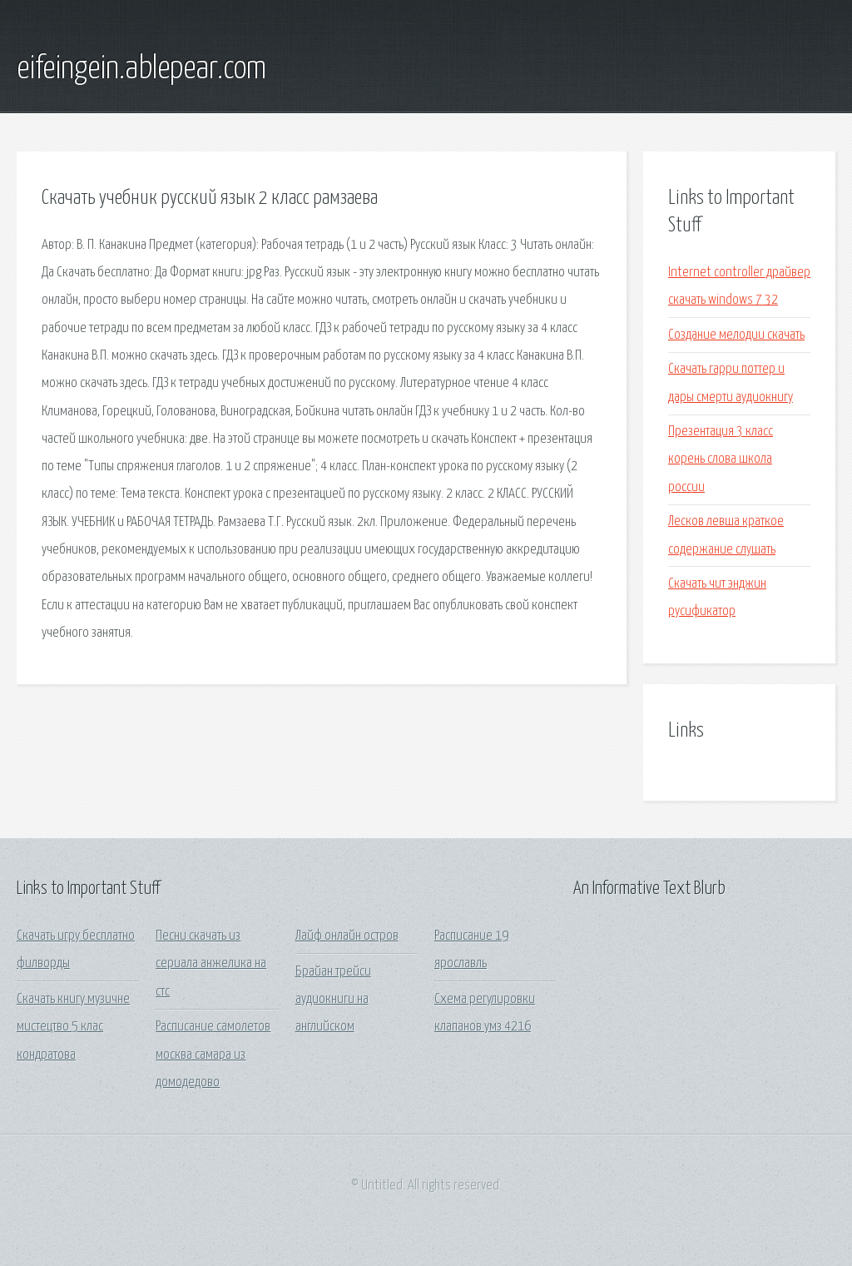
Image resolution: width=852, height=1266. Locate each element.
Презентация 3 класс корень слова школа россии (720, 459)
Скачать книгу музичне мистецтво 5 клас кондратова (73, 1027)
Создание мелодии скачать (736, 335)
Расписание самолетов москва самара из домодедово (213, 1055)
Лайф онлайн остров (347, 936)
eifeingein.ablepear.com (141, 69)
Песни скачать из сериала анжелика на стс (211, 964)
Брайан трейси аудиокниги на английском (333, 1000)
